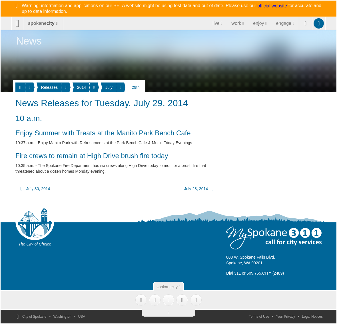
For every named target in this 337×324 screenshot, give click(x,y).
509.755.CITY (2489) (265, 273)
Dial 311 (233, 273)
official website (272, 6)
